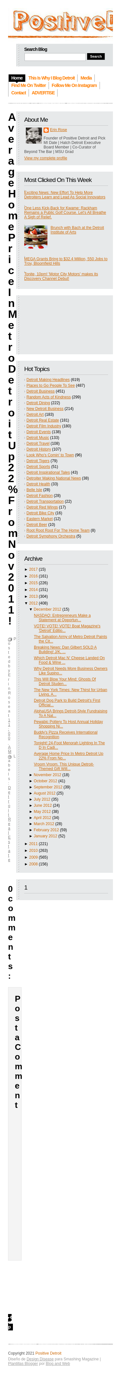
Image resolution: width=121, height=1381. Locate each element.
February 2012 (46, 830)
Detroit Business (40, 391)
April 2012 (42, 817)
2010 (33, 850)
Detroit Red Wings (42, 507)
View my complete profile (45, 158)
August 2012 (44, 793)
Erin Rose (58, 130)
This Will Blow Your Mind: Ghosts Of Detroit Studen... (65, 681)
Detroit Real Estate (42, 420)
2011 (33, 844)
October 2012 (45, 781)
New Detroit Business (45, 408)
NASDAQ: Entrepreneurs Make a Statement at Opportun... (62, 617)
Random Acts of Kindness (48, 397)
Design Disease (40, 1359)
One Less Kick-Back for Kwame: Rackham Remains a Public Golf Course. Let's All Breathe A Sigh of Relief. (65, 212)
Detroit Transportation (45, 501)
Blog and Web (58, 1363)
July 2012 (42, 799)
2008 (33, 864)
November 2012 (47, 775)
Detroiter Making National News (53, 478)
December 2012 (47, 609)
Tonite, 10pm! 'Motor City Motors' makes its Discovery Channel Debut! (61, 276)
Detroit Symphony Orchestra (50, 536)
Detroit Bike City (40, 513)
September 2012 (48, 787)
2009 (33, 857)
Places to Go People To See (50, 385)
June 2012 (43, 805)
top (10, 1322)
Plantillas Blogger (23, 1363)
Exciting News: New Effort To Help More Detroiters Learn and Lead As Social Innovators (64, 194)
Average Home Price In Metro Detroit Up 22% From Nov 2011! (12, 369)
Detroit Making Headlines (48, 379)
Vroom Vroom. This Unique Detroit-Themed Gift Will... (64, 766)
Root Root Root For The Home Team (58, 530)
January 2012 (45, 836)
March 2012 (44, 824)
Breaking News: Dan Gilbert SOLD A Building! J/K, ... (65, 649)
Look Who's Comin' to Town (50, 455)
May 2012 (42, 811)
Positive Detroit (48, 1353)
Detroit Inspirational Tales (48, 472)
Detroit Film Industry (43, 426)
